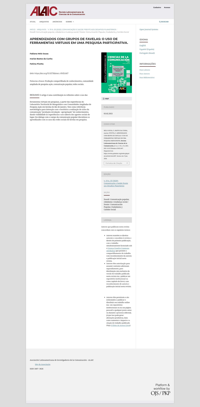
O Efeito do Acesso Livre (120, 325)
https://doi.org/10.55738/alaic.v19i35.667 (51, 73)
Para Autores (145, 74)
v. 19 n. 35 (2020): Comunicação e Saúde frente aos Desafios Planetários (82, 29)
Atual (33, 22)
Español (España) (147, 49)
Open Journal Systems (149, 29)
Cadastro (157, 7)
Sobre (69, 22)
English (143, 45)
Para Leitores (145, 70)
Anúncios (57, 22)
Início (32, 29)
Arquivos (44, 22)
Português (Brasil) (147, 53)
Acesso (167, 7)
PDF (107, 99)
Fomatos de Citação (114, 163)
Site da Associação (42, 364)
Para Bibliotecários (147, 77)
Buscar (163, 22)
